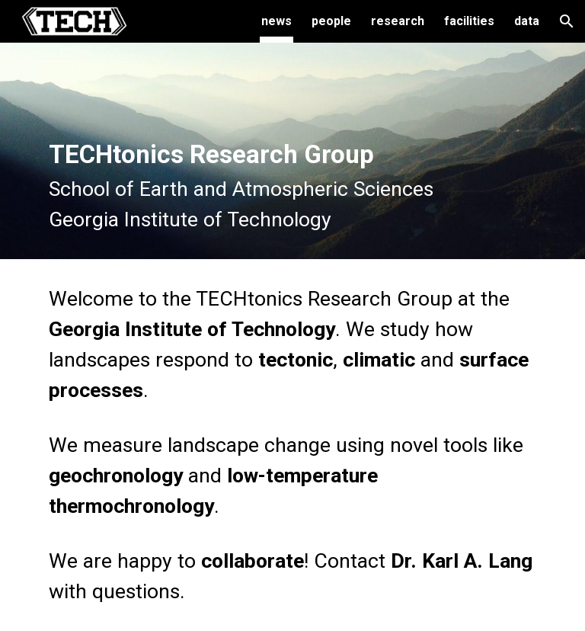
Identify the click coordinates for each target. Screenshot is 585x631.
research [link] (397, 21)
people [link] (331, 21)
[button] (566, 21)
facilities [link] (469, 21)
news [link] (276, 21)
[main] (292, 151)
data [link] (526, 21)
